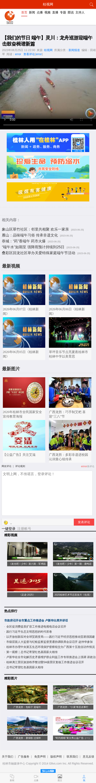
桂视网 (48, 50)
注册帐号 (24, 529)
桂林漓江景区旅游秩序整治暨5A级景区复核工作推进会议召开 (45, 662)
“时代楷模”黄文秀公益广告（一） (73, 738)
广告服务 (23, 756)
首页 (24, 12)
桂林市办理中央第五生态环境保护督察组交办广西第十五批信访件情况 (50, 646)
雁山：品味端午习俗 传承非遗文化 (30, 235)
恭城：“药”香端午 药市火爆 (24, 241)
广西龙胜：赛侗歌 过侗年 (27, 738)
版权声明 (56, 756)
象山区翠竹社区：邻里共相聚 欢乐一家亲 (35, 229)
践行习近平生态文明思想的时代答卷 (29, 631)
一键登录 (9, 529)
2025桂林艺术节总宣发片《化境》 (73, 594)
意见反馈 (88, 756)
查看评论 (29, 54)
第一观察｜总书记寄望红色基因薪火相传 (32, 652)
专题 (63, 12)
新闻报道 (74, 50)
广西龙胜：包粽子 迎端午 (27, 707)
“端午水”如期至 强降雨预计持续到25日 (33, 247)
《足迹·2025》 (27, 594)
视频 (47, 12)
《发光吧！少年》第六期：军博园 (27, 563)
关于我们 (7, 756)
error (18, 54)
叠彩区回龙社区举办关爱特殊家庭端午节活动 (38, 253)
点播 (40, 12)
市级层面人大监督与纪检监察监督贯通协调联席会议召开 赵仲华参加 (49, 641)
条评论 (90, 466)
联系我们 (72, 756)
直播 (55, 12)
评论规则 (20, 466)
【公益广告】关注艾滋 (19, 454)
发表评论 (84, 522)
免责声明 (40, 756)
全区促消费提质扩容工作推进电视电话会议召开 (36, 626)
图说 (71, 12)
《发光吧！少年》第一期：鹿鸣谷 (73, 563)
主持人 (80, 12)
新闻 (32, 12)
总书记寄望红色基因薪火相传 (24, 667)
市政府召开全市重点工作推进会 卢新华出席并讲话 (36, 620)
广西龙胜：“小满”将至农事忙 (73, 707)
